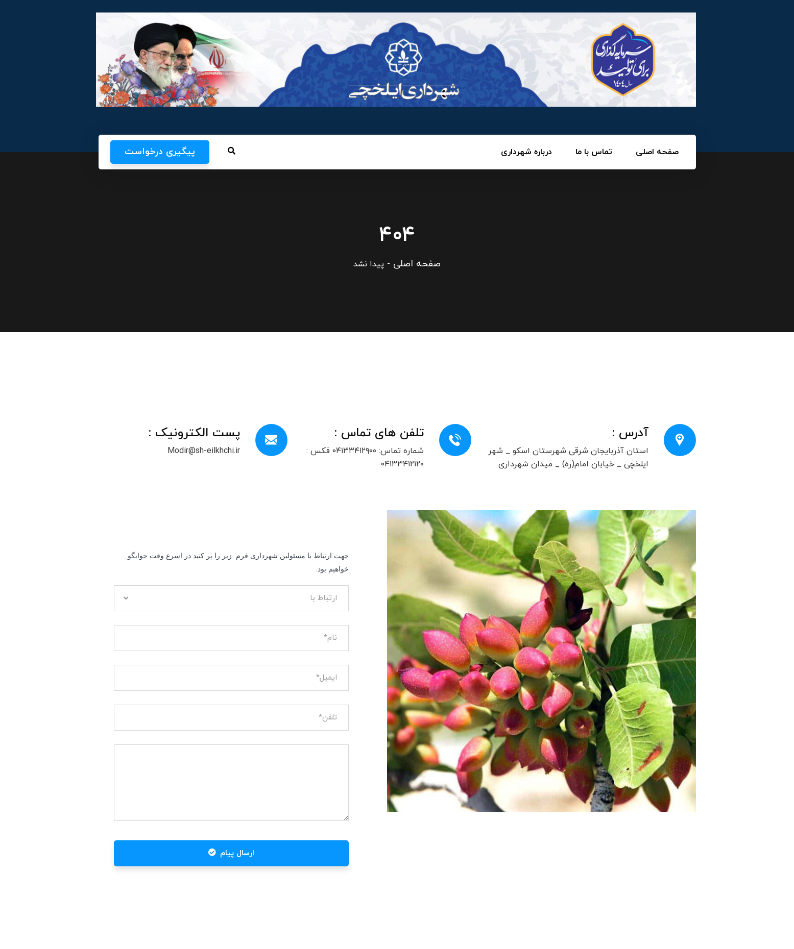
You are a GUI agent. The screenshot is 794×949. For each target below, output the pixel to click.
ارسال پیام (231, 853)
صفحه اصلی (417, 264)
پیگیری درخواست (160, 151)
